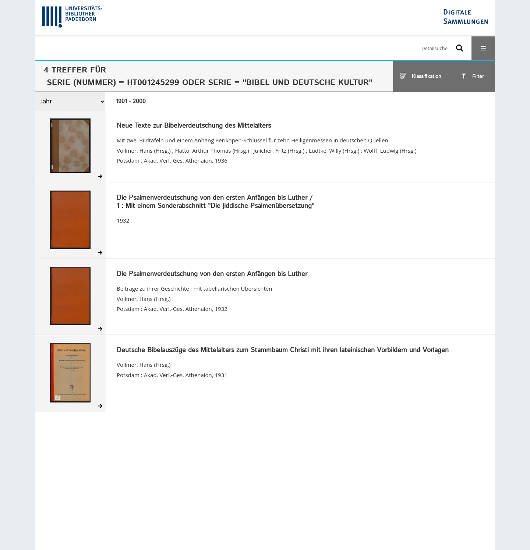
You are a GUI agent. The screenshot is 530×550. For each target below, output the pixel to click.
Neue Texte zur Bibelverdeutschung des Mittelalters (194, 126)
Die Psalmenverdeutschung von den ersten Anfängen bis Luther (212, 274)
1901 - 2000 (131, 101)
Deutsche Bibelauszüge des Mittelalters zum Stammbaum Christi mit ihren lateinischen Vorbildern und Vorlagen (283, 351)
